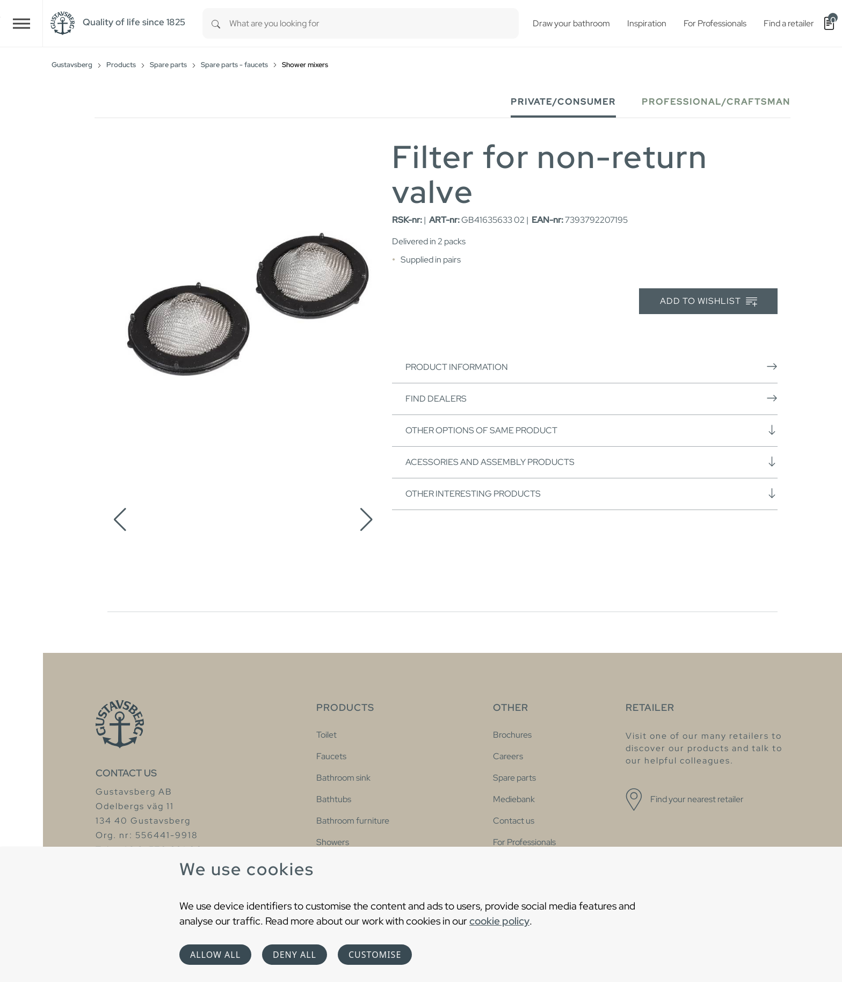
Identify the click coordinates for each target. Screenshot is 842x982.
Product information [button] (591, 367)
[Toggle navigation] (21, 23)
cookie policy (499, 921)
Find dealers (591, 398)
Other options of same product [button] (591, 430)
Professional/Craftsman (716, 101)
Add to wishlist (708, 301)
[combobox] (374, 23)
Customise (375, 955)
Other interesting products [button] (591, 493)
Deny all (294, 955)
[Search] (215, 23)
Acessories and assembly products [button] (591, 462)
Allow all (215, 955)
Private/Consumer (563, 101)
